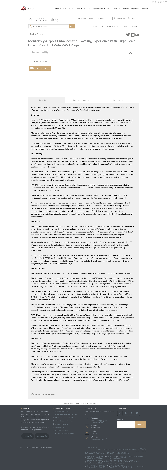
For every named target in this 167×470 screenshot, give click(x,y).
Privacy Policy (80, 403)
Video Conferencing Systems (65, 421)
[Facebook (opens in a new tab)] (155, 2)
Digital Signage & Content (118, 457)
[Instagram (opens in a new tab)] (158, 2)
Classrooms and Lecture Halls (65, 418)
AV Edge (134, 461)
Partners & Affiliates (96, 456)
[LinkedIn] (137, 413)
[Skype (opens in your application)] (163, 2)
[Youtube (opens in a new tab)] (166, 2)
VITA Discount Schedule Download (102, 468)
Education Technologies (124, 460)
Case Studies (81, 18)
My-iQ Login (121, 18)
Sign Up (134, 18)
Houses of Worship (61, 424)
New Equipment (130, 26)
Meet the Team (126, 468)
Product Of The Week (96, 462)
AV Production (116, 465)
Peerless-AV (36, 120)
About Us (28, 436)
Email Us (94, 433)
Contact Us (100, 18)
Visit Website (40, 61)
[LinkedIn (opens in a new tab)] (161, 2)
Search (120, 419)
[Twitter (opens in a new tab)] (152, 2)
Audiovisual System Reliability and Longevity (106, 464)
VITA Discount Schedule (97, 465)
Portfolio (142, 448)
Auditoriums (59, 427)
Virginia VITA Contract (133, 466)
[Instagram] (131, 413)
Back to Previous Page (38, 34)
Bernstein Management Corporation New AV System (107, 453)
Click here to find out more (43, 394)
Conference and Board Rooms (66, 415)
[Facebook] (125, 413)
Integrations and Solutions (116, 461)
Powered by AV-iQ (92, 403)
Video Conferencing (95, 457)
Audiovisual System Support (65, 433)
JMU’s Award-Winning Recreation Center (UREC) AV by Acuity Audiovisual (122, 450)
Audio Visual (92, 447)
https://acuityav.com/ (99, 439)
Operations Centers (62, 430)
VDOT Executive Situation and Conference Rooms (106, 452)
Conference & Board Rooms (99, 460)
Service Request (94, 461)
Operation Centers (95, 459)
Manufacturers (113, 26)
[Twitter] (119, 413)
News (91, 18)
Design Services (113, 459)
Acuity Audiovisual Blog (97, 466)
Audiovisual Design (61, 411)
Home (121, 456)
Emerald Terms (68, 403)
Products (97, 26)
